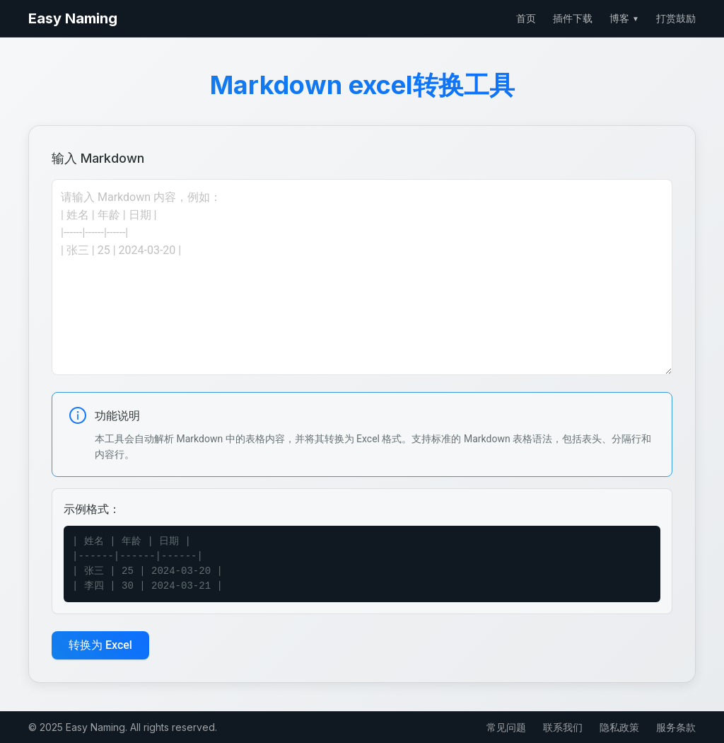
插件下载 (572, 18)
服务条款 (676, 727)
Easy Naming (72, 18)
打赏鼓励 (676, 18)
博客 (624, 18)
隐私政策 (619, 727)
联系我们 (563, 727)
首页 (526, 18)
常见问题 (506, 727)
